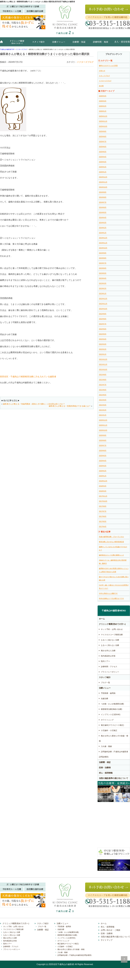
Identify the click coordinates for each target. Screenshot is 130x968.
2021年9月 (102, 374)
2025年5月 (102, 152)
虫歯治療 (104, 698)
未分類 (101, 86)
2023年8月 (102, 258)
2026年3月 (102, 101)
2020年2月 (102, 471)
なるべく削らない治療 (110, 645)
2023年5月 (102, 273)
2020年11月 (103, 425)
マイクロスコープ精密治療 (112, 635)
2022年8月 (102, 319)
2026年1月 (102, 111)
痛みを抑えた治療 (108, 651)
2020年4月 (102, 461)
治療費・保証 (79, 43)
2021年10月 (103, 369)
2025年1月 (102, 172)
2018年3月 (102, 491)
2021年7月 (102, 385)
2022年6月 (102, 329)
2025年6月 (102, 147)
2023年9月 (102, 253)
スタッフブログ (104, 76)
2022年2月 (102, 349)
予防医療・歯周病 (108, 693)
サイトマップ (106, 940)
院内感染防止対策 (108, 656)
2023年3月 (102, 283)
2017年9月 (102, 506)
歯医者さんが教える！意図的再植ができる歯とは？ (70, 406)
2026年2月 (102, 106)
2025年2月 (102, 167)
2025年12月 (103, 116)
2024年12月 (103, 177)
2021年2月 (102, 410)
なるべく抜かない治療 (110, 640)
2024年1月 (102, 233)
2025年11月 (103, 121)
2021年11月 (103, 364)
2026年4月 (102, 96)
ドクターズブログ (85, 62)
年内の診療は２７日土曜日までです (111, 598)
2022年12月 (103, 299)
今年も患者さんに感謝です (108, 593)
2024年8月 (102, 197)
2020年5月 (102, 456)
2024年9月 (102, 192)
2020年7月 (102, 445)
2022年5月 (102, 334)
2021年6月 (102, 390)
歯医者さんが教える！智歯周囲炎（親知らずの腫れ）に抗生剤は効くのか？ (34, 404)
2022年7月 (102, 324)
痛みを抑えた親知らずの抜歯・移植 (113, 738)
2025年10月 (103, 126)
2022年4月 (102, 339)
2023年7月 (102, 263)
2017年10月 (103, 501)
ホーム (2, 43)
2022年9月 (102, 314)
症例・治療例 (105, 767)
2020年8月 (102, 440)
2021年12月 (103, 359)
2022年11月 (103, 304)
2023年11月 (103, 243)
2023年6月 (102, 268)
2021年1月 (102, 415)
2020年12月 (103, 420)
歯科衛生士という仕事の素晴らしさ (111, 555)
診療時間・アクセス (109, 667)
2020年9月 (102, 435)
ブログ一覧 (105, 682)
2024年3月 (102, 223)
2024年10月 (103, 187)
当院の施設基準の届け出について (113, 778)
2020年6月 (102, 450)
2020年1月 (102, 476)
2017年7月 (102, 511)
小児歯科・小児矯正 (109, 730)
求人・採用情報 (120, 43)
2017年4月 (102, 526)
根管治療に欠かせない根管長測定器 (111, 542)
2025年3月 (102, 162)
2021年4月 (102, 400)
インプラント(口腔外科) (110, 714)
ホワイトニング (107, 720)
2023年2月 (102, 288)
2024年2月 (102, 228)
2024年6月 (102, 207)
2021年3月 (102, 405)
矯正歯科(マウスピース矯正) (112, 725)
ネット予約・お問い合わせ (112, 629)
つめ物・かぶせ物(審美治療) (112, 704)
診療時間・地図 (100, 43)
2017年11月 (103, 496)
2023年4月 (102, 278)
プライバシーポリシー (110, 672)
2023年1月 (102, 293)
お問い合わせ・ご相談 (110, 930)
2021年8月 (102, 380)
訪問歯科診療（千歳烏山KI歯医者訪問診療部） (113, 754)
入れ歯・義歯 (106, 746)
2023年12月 (103, 238)
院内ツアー (105, 661)
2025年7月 (102, 141)
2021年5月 (102, 395)
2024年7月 (102, 202)
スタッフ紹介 (39, 43)
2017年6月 (102, 516)
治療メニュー (59, 43)
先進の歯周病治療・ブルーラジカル (111, 537)
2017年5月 (102, 521)
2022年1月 (102, 354)
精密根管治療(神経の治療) (111, 709)
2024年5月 (102, 212)
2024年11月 (103, 182)
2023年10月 (103, 248)
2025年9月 (102, 131)
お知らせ (102, 71)
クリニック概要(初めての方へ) (17, 43)
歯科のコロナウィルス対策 (108, 65)
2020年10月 (103, 430)
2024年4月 (102, 217)
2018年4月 (102, 486)
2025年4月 (102, 157)
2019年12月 (103, 481)
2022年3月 (102, 344)
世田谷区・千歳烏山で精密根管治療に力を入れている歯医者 (28, 376)
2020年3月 (102, 466)
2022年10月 (103, 309)
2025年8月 (102, 136)
